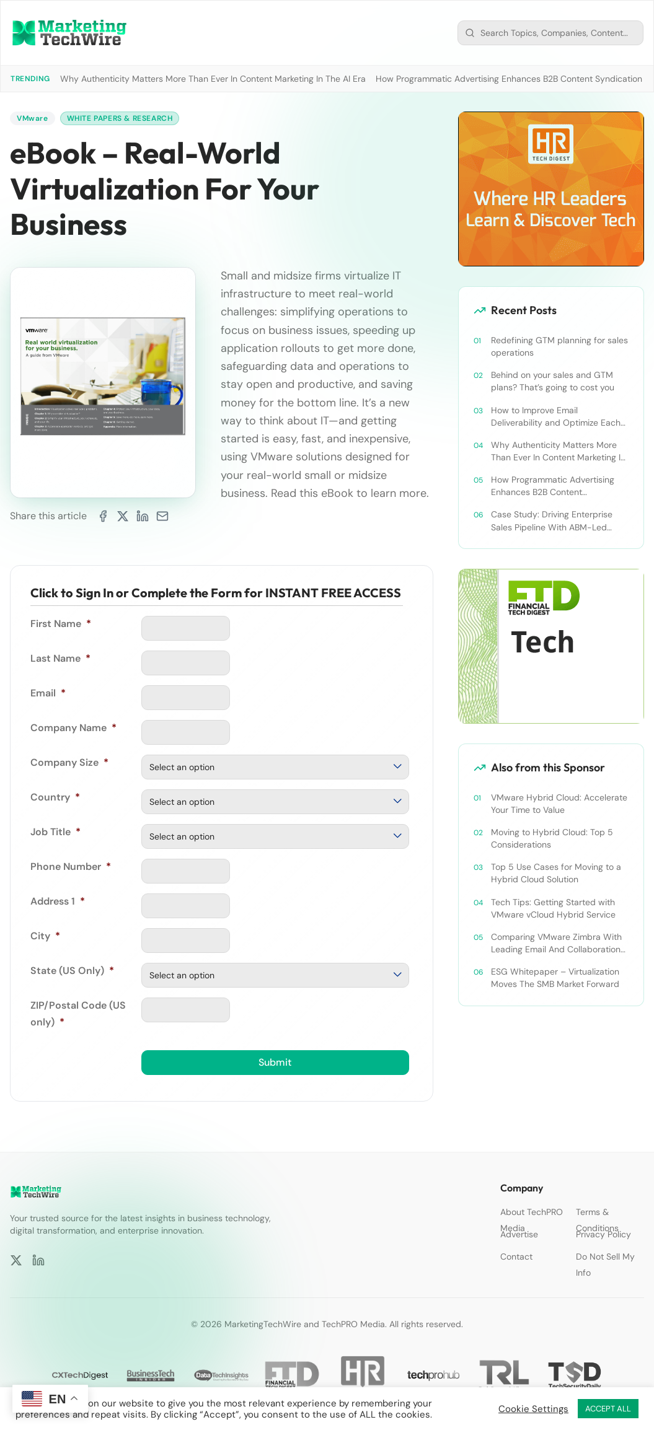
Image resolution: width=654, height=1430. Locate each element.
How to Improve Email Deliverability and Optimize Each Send (556, 417)
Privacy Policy (603, 1234)
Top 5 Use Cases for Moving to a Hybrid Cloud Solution (556, 873)
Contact (516, 1256)
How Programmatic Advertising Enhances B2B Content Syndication (509, 78)
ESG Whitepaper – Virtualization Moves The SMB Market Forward (555, 977)
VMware (32, 118)
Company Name (73, 727)
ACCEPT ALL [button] (608, 1408)
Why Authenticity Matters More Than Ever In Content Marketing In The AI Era (213, 78)
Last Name (60, 658)
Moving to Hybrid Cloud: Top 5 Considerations (552, 838)
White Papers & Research (120, 118)
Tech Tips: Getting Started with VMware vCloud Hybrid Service (553, 908)
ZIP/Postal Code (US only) (78, 1013)
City (45, 935)
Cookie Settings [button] (533, 1409)
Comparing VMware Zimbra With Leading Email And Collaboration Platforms (556, 943)
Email (48, 693)
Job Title (55, 831)
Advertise (519, 1234)
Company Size (69, 762)
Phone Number (70, 866)
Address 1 (57, 901)
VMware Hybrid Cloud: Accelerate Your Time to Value (559, 803)
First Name (60, 623)
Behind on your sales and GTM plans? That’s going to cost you (552, 381)
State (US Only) (72, 970)
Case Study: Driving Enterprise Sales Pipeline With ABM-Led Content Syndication (551, 521)
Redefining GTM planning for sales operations (559, 346)
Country (55, 797)
